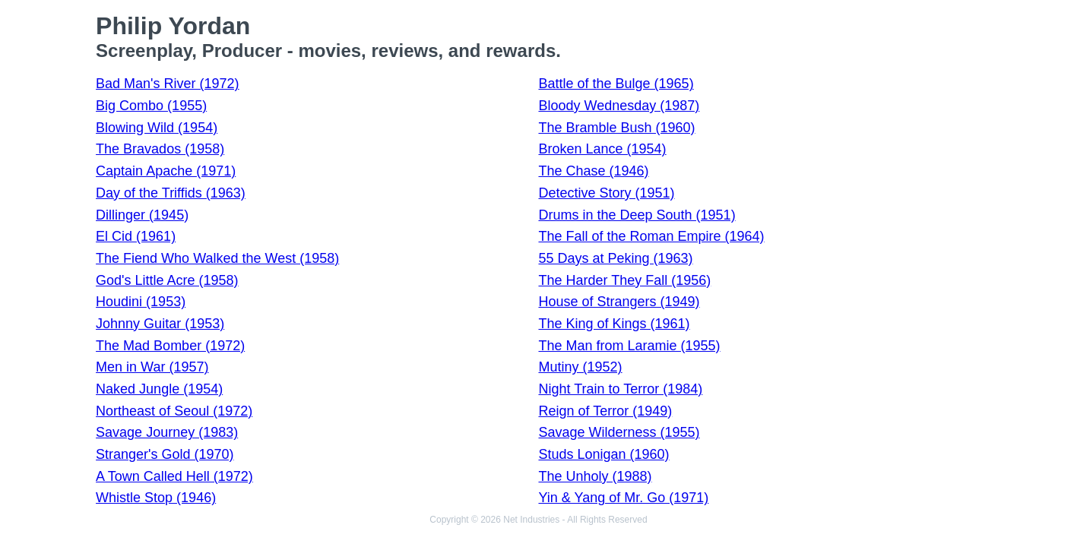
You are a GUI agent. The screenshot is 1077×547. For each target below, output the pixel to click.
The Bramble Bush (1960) (616, 127)
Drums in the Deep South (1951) (636, 215)
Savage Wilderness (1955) (618, 432)
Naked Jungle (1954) (159, 389)
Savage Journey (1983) (167, 432)
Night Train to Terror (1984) (620, 389)
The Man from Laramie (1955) (629, 345)
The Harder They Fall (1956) (624, 280)
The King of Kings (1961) (613, 323)
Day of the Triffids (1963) (170, 193)
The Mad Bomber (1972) (170, 345)
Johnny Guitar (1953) (160, 323)
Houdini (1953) (140, 301)
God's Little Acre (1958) (167, 280)
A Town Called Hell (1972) (174, 476)
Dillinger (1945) (142, 215)
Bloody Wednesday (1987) (618, 105)
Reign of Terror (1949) (605, 411)
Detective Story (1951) (606, 193)
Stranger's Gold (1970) (165, 454)
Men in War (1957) (152, 367)
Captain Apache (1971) (166, 171)
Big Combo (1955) (151, 105)
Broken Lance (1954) (602, 149)
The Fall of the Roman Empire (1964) (651, 236)
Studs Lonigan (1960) (603, 454)
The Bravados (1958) (160, 149)
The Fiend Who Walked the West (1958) (217, 258)
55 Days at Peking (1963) (615, 258)
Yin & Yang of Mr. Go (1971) (623, 497)
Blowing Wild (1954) (156, 127)
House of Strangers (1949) (618, 301)
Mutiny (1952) (580, 367)
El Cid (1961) (136, 236)
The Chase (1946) (593, 171)
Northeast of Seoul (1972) (174, 411)
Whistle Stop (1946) (156, 497)
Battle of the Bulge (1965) (615, 83)
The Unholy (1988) (594, 476)
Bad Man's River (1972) (167, 83)
